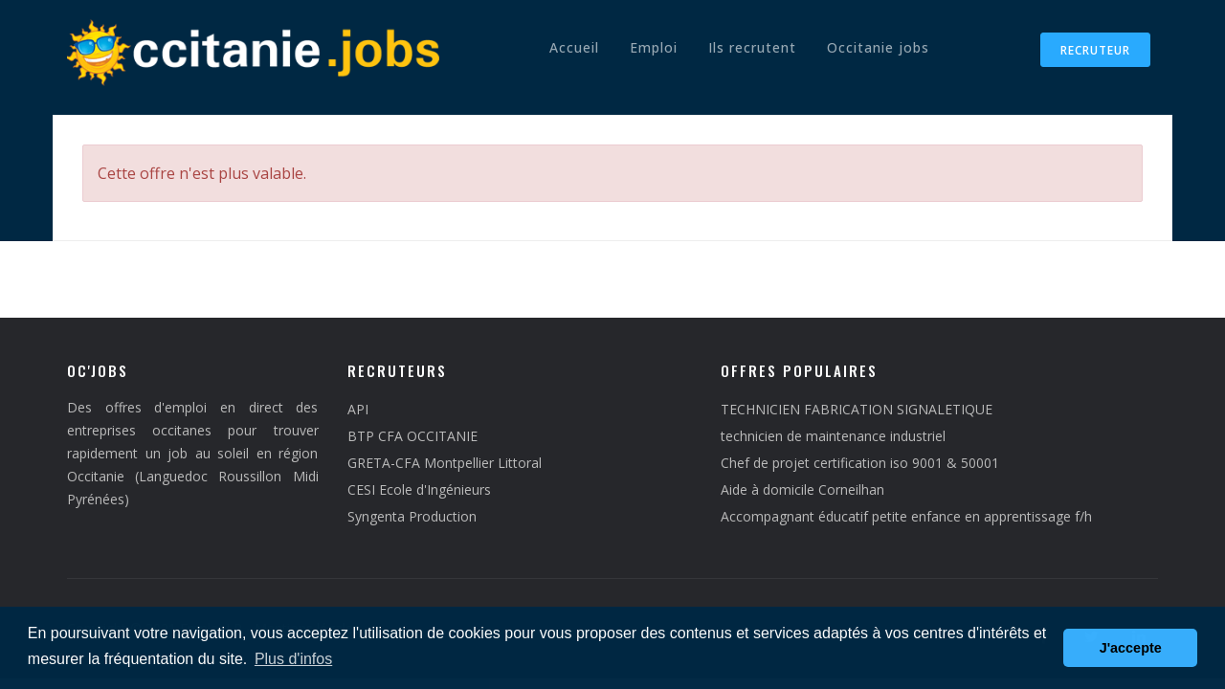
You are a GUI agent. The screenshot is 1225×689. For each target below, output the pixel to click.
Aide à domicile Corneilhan (802, 489)
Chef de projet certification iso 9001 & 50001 (860, 463)
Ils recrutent (752, 47)
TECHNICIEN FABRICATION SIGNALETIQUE (856, 409)
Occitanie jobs (878, 47)
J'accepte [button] (1131, 648)
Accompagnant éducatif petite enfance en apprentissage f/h (906, 516)
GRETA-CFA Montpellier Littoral (444, 463)
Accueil (574, 47)
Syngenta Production (412, 516)
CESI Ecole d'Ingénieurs (419, 489)
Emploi (654, 47)
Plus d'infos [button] (293, 659)
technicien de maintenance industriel (833, 436)
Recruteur (1095, 50)
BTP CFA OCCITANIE (412, 436)
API (357, 409)
